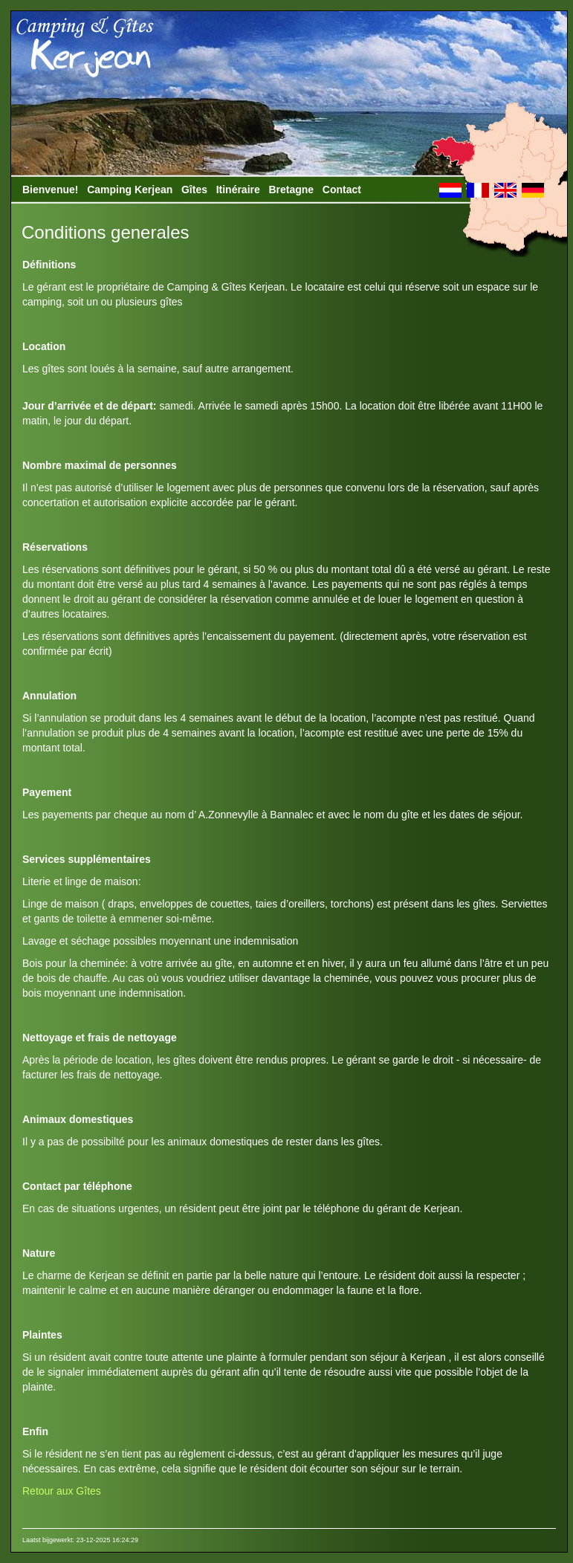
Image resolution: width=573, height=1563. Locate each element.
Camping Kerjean (129, 189)
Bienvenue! (50, 189)
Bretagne (291, 189)
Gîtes (194, 189)
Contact (342, 189)
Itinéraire (238, 189)
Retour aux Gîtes (61, 1491)
